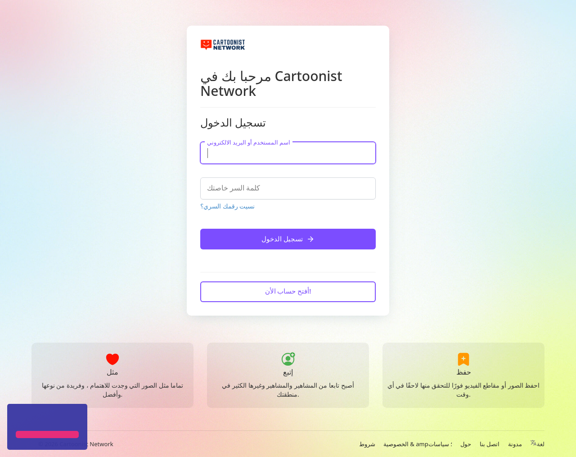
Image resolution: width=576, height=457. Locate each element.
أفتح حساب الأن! (288, 290)
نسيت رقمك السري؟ (227, 206)
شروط (367, 444)
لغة (537, 444)
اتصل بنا (490, 444)
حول (465, 444)
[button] (17, 418)
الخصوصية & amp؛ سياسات (417, 444)
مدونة (515, 444)
